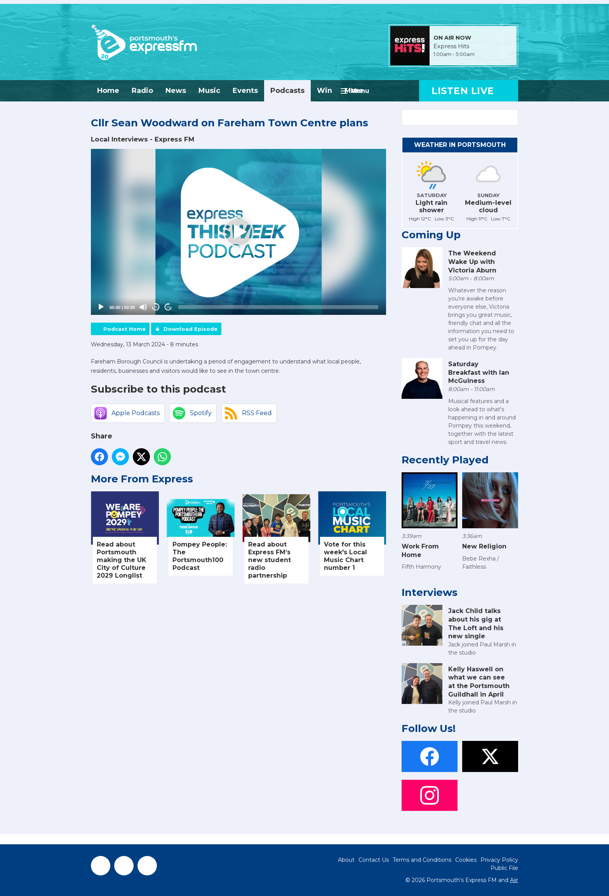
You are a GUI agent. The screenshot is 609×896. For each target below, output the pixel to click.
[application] (238, 232)
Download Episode (191, 329)
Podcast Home (124, 329)
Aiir (514, 880)
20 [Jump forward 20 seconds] (168, 307)
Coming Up (431, 235)
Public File (504, 868)
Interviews (430, 592)
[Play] (101, 307)
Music (209, 90)
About (346, 859)
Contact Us (373, 859)
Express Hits (451, 46)
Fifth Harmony (421, 566)
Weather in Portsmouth (460, 144)
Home (108, 90)
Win (324, 90)
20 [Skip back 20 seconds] (156, 307)
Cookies (466, 859)
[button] (238, 232)
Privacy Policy (499, 859)
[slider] (278, 307)
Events (245, 90)
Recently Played (445, 460)
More (354, 90)
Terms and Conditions (422, 859)
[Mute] (143, 307)
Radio (142, 90)
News (175, 90)
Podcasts (287, 90)
